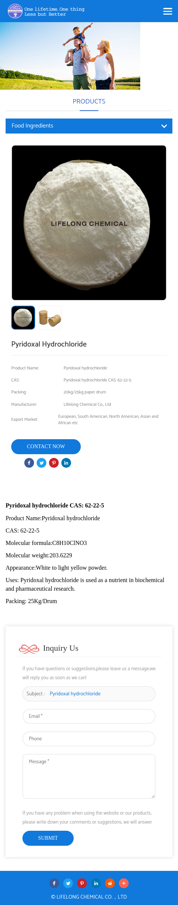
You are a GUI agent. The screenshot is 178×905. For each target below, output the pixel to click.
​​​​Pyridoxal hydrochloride (75, 694)
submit (48, 838)
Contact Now (46, 446)
